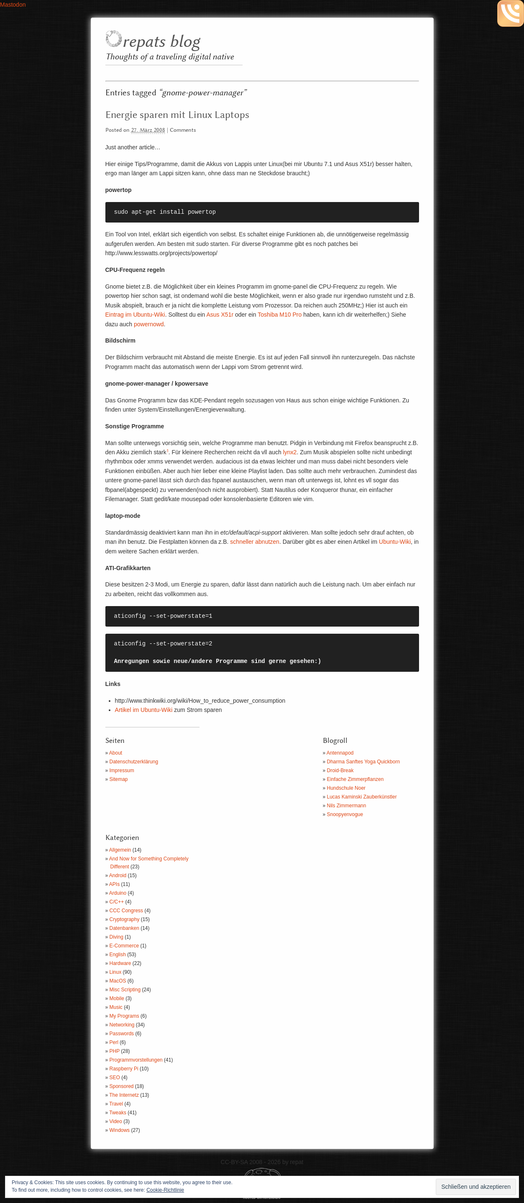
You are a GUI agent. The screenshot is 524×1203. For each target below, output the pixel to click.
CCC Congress (126, 911)
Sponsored (122, 1086)
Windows (120, 1130)
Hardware (120, 963)
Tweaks (117, 1113)
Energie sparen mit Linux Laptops (177, 115)
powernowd (149, 324)
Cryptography (125, 919)
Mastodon (13, 4)
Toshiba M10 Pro (279, 314)
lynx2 (290, 452)
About (115, 753)
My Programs (124, 1016)
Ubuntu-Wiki (395, 541)
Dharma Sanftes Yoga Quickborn (363, 762)
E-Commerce (124, 946)
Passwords (122, 1034)
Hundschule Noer (346, 788)
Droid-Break (340, 770)
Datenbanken (124, 928)
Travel (116, 1104)
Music (116, 1007)
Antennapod (340, 753)
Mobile (117, 998)
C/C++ (117, 902)
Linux (116, 972)
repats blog (160, 42)
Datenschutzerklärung (134, 762)
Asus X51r (220, 314)
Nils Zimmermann (346, 806)
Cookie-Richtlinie (165, 1190)
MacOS (118, 981)
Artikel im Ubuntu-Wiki (144, 709)
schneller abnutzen (254, 541)
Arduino (117, 893)
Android (117, 875)
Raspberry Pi (124, 1069)
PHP (115, 1051)
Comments (183, 130)
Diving (116, 937)
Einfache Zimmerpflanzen (355, 779)
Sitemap (119, 779)
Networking (122, 1025)
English (118, 954)
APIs (114, 884)
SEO (115, 1077)
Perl (114, 1042)
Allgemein (120, 850)
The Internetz (124, 1095)
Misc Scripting (125, 990)
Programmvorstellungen (136, 1060)
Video (116, 1121)
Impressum (122, 770)
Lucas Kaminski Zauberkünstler (362, 797)
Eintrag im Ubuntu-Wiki (135, 314)
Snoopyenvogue (345, 814)
